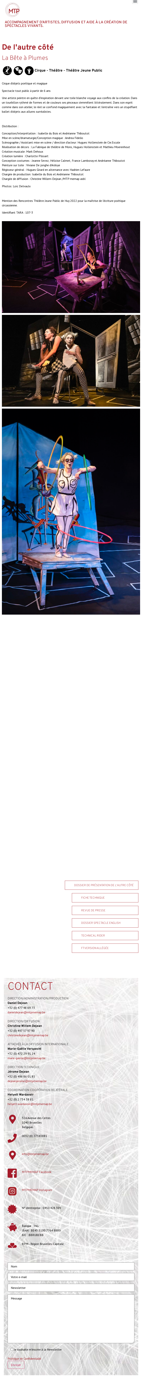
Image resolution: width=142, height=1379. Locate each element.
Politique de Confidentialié (24, 1358)
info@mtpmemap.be (35, 1154)
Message (71, 1318)
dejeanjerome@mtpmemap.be (27, 1081)
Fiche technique (93, 898)
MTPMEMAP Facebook (36, 1172)
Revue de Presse (93, 910)
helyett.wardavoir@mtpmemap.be (30, 1104)
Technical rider (93, 936)
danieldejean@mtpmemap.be (26, 1012)
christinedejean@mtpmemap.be (28, 1035)
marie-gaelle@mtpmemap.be (26, 1058)
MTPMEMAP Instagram (37, 1190)
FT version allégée (95, 948)
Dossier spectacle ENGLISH (101, 923)
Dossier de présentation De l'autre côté (104, 885)
